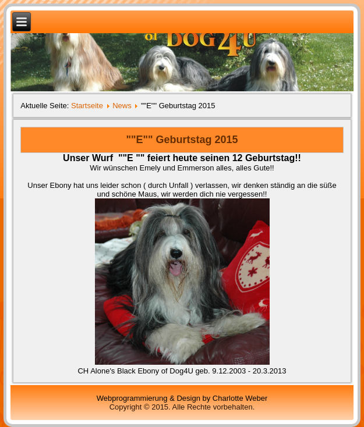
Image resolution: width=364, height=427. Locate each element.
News (122, 105)
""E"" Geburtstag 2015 (182, 139)
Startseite (87, 105)
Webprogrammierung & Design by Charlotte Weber (182, 398)
